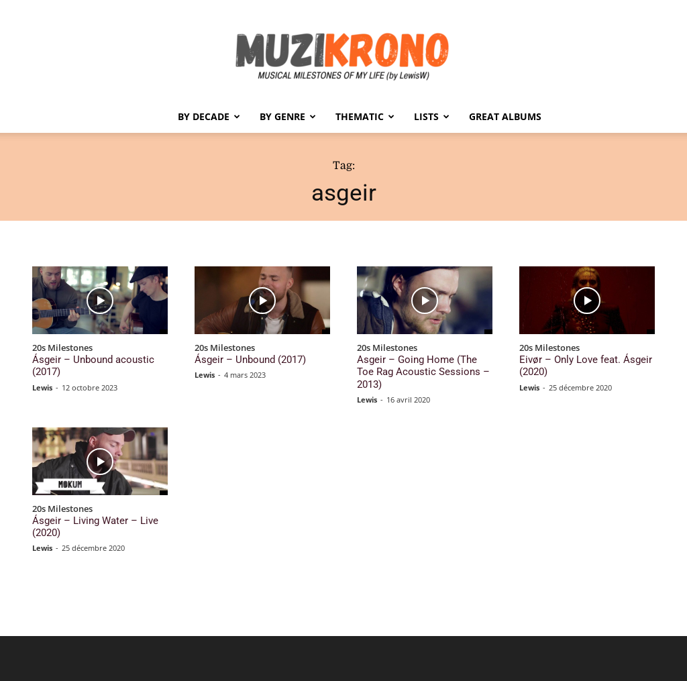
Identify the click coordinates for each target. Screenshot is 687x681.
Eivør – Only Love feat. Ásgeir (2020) (574, 364)
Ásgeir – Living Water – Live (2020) (99, 504)
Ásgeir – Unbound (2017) (242, 359)
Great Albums (505, 116)
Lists (432, 116)
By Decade (209, 116)
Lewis (42, 373)
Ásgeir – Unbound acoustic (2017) (97, 359)
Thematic (364, 116)
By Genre (288, 116)
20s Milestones (62, 348)
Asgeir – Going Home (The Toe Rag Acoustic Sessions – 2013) (423, 364)
